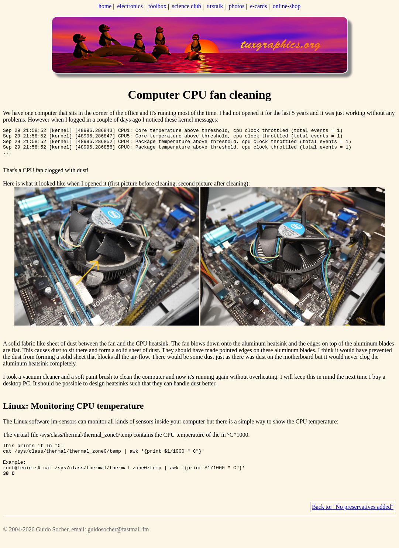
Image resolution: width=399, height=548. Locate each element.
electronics (129, 6)
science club (186, 6)
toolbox (157, 6)
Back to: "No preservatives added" (352, 519)
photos (237, 6)
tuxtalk (215, 6)
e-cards (258, 6)
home (105, 6)
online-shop (287, 6)
